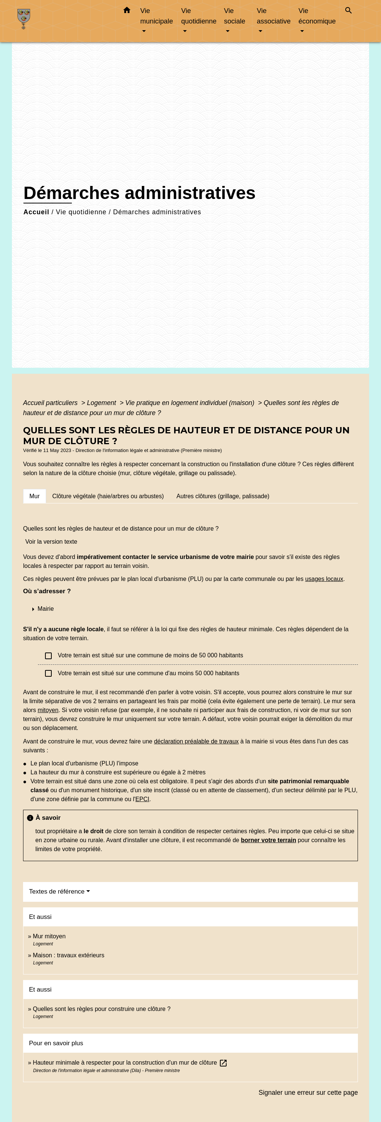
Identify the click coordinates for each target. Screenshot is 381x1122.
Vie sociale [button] (234, 16)
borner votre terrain (268, 840)
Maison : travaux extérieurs (68, 955)
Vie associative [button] (274, 16)
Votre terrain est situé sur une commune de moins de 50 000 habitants (143, 655)
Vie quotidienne (81, 212)
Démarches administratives (157, 212)
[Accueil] (64, 21)
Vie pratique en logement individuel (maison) (190, 403)
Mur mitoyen (49, 936)
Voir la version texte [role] (51, 541)
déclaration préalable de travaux (196, 741)
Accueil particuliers (51, 403)
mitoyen (48, 710)
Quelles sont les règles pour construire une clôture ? (101, 1009)
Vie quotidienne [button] (199, 16)
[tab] (34, 496)
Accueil (36, 212)
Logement (102, 403)
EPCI (142, 799)
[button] (126, 11)
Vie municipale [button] (156, 16)
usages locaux (324, 579)
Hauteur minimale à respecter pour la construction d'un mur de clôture (130, 1062)
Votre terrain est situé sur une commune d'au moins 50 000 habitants (141, 673)
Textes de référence (56, 891)
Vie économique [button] (317, 16)
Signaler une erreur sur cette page (308, 1092)
